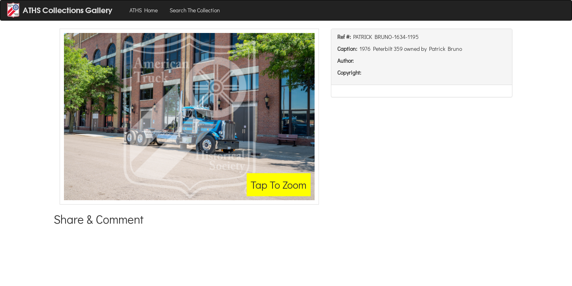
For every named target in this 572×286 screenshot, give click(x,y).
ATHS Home (143, 10)
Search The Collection (195, 10)
